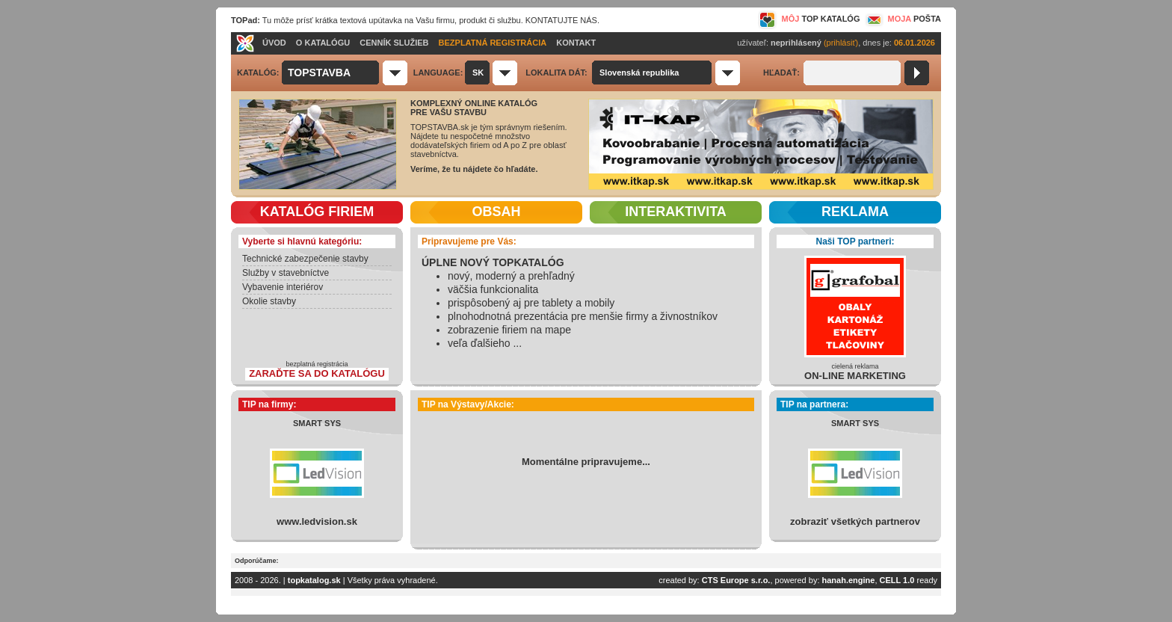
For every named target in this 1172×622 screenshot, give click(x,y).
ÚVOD (274, 42)
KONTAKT (576, 42)
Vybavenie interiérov (282, 287)
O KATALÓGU (323, 42)
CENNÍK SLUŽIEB (394, 42)
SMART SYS (317, 423)
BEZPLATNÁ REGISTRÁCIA (493, 42)
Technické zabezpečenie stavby (305, 258)
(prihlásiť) (841, 42)
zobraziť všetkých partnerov (855, 521)
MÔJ (809, 18)
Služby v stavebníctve (285, 273)
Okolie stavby (269, 301)
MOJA (902, 18)
